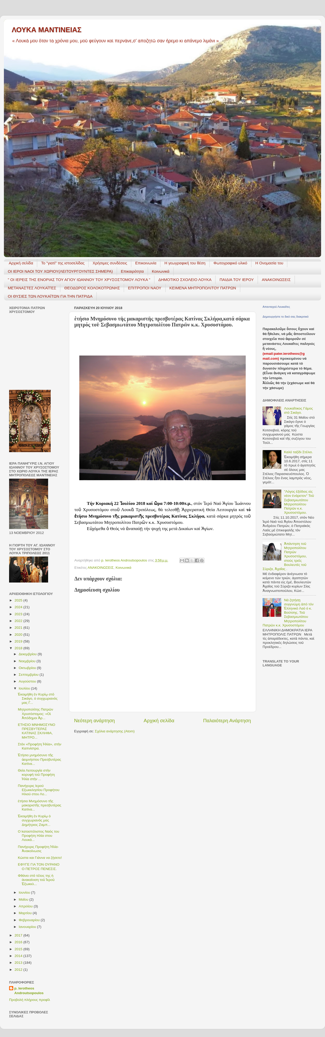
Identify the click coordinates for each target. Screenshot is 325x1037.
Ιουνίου (25, 892)
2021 (19, 628)
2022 (19, 621)
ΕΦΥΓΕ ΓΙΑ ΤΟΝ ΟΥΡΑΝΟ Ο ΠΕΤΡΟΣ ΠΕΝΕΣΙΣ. (39, 866)
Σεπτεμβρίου (29, 675)
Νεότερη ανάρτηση (94, 720)
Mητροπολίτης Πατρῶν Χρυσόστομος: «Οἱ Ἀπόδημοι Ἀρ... (35, 713)
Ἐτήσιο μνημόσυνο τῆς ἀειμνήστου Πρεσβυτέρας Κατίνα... (39, 759)
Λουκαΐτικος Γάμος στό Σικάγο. (298, 410)
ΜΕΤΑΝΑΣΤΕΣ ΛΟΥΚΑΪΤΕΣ (32, 288)
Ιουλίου (25, 688)
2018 (19, 648)
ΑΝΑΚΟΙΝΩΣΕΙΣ (276, 279)
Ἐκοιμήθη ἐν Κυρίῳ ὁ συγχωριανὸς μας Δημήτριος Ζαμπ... (34, 820)
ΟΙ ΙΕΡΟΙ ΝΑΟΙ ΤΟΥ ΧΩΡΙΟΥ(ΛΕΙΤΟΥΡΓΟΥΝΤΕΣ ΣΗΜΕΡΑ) (60, 271)
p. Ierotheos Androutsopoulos (28, 990)
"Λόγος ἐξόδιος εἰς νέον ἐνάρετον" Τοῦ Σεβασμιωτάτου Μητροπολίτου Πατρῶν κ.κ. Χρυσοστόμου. (299, 502)
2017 (19, 935)
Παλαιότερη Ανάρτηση (227, 720)
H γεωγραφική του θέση (184, 263)
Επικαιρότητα (132, 271)
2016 (19, 942)
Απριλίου (26, 906)
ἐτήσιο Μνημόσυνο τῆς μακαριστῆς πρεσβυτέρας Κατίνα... (39, 805)
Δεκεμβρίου (28, 654)
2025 (19, 600)
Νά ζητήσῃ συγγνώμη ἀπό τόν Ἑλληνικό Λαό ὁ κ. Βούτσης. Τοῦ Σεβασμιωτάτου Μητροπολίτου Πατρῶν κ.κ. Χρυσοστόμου (288, 612)
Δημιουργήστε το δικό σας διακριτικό (286, 316)
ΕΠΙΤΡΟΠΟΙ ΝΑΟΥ (144, 288)
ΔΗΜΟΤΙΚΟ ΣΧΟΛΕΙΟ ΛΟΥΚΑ (185, 279)
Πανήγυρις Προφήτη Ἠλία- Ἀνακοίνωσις (38, 849)
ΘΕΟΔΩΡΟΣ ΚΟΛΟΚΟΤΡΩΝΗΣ (92, 288)
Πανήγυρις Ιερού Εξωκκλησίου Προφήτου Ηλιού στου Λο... (39, 790)
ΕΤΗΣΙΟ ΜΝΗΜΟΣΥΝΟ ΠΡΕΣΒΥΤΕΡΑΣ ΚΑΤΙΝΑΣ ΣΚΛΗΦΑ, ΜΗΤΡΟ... (36, 731)
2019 (19, 641)
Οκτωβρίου (28, 668)
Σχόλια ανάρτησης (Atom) (115, 731)
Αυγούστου (28, 681)
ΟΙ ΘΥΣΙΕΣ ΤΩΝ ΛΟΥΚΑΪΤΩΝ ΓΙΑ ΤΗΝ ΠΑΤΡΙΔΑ (50, 296)
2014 (19, 956)
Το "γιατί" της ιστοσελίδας (62, 263)
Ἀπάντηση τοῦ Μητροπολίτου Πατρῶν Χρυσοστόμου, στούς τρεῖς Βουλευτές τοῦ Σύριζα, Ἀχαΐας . (285, 556)
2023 (19, 614)
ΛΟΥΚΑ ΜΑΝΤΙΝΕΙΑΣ (46, 30)
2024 (19, 607)
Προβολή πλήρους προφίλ (29, 1000)
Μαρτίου (26, 913)
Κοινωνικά (161, 271)
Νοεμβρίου (27, 661)
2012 (19, 970)
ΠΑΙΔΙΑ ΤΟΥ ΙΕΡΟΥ (236, 279)
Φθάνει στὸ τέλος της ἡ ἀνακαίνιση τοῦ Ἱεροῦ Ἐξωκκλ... (36, 880)
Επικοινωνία (145, 263)
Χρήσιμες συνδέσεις (110, 263)
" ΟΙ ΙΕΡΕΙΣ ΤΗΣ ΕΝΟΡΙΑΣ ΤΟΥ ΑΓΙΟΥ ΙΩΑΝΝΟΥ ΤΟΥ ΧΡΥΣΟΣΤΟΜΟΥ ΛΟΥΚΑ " (79, 279)
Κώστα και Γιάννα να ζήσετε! (40, 858)
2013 (19, 963)
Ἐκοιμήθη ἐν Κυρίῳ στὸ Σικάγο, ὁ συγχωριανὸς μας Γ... (37, 698)
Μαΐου (24, 899)
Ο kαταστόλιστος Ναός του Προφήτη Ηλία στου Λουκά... (38, 835)
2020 (19, 635)
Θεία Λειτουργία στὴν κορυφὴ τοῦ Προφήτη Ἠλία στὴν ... (36, 774)
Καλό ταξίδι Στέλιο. (298, 452)
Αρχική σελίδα (21, 263)
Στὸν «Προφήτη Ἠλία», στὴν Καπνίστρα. (39, 746)
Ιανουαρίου (28, 927)
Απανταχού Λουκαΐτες (276, 306)
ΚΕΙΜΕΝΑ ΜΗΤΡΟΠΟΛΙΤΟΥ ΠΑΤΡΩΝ (203, 288)
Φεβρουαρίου (30, 920)
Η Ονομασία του (269, 263)
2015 (19, 949)
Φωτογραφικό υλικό (230, 263)
